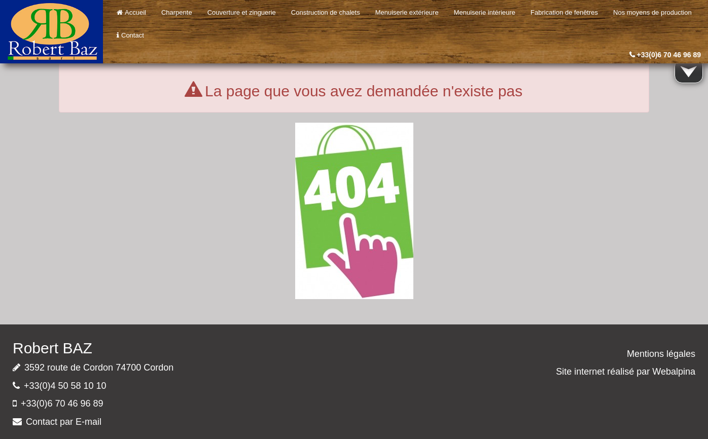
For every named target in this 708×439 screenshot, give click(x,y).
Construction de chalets (325, 12)
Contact (130, 35)
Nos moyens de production (652, 12)
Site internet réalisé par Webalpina (625, 372)
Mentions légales (661, 354)
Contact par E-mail (63, 422)
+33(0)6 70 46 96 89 (669, 55)
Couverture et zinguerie (241, 12)
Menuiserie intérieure (484, 12)
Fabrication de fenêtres (564, 12)
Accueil (131, 12)
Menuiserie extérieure (407, 12)
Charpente (176, 12)
